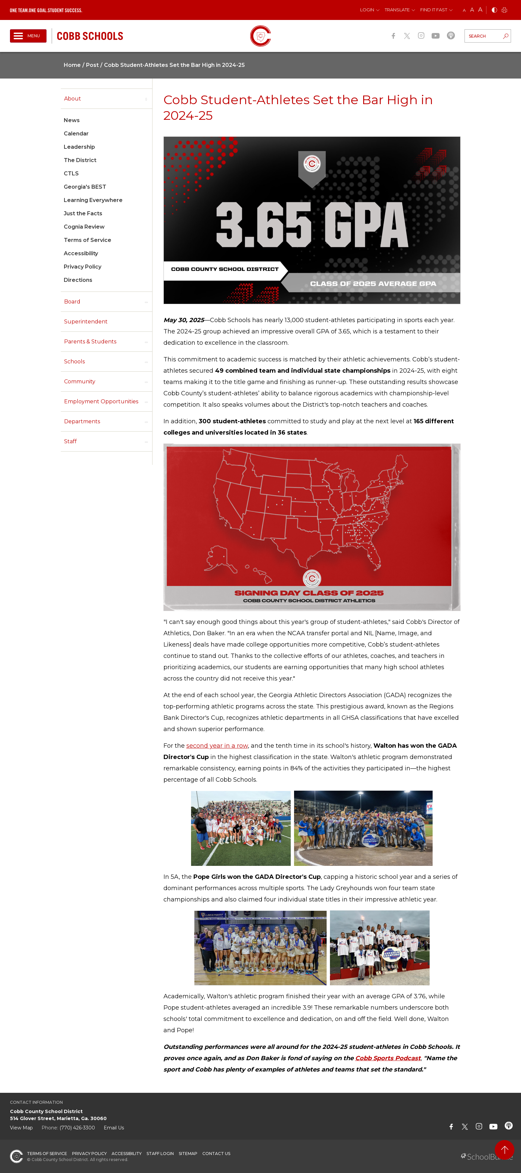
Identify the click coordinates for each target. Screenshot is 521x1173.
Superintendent (86, 321)
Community (79, 381)
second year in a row (217, 745)
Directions (78, 280)
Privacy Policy (82, 267)
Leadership (79, 147)
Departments (82, 421)
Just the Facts (83, 213)
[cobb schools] (90, 35)
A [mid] (472, 10)
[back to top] (504, 1150)
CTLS (71, 173)
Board (72, 301)
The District (80, 160)
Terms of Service (87, 240)
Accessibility (81, 253)
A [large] (480, 9)
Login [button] (367, 9)
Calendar (76, 133)
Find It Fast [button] (433, 9)
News (72, 120)
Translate (397, 9)
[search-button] (505, 37)
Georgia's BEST (85, 187)
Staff (70, 441)
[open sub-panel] (146, 99)
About (72, 99)
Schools (74, 361)
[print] (504, 10)
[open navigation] (28, 36)
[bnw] (494, 10)
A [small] (464, 10)
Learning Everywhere (93, 200)
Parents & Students (90, 341)
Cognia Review (84, 227)
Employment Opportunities (101, 401)
